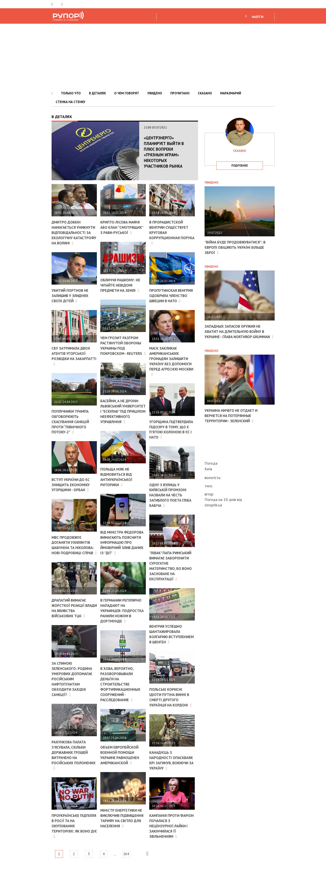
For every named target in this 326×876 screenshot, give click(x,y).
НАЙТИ (257, 17)
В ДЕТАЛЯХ (97, 93)
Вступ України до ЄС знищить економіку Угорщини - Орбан (72, 492)
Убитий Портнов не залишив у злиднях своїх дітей (71, 305)
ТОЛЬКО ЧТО (71, 93)
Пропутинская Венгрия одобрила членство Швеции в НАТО (169, 297)
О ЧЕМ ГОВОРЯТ (126, 93)
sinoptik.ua (213, 504)
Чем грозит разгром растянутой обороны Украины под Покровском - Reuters (122, 346)
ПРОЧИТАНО (180, 93)
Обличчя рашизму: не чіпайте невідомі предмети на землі (121, 284)
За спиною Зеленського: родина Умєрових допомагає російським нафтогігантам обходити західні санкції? (73, 690)
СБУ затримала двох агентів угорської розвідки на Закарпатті (72, 365)
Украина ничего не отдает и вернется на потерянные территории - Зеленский (233, 419)
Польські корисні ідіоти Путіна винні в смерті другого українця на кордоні (171, 703)
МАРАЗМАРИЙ (230, 93)
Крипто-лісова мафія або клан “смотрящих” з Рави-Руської (122, 227)
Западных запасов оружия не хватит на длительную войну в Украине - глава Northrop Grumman (237, 334)
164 (135, 863)
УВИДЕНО (154, 93)
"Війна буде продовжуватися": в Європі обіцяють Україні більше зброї (237, 247)
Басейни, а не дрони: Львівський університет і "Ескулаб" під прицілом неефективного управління (122, 417)
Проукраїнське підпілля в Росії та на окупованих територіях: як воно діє (73, 836)
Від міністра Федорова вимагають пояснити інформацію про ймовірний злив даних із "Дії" (122, 552)
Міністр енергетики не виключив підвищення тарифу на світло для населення (122, 831)
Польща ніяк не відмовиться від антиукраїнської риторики (117, 485)
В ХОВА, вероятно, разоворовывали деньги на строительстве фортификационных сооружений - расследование (121, 695)
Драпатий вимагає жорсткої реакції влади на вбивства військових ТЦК (71, 620)
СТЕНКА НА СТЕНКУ (70, 102)
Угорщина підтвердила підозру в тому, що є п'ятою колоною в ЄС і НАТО (172, 432)
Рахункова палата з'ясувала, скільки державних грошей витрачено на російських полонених (71, 766)
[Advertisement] (163, 56)
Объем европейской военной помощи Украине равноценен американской (120, 766)
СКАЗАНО (205, 93)
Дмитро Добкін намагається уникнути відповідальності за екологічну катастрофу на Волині (74, 237)
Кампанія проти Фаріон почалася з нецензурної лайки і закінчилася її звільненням (169, 836)
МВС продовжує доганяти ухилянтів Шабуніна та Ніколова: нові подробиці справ (72, 555)
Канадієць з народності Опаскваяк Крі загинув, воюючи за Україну (169, 768)
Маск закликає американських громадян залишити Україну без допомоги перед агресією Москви (171, 365)
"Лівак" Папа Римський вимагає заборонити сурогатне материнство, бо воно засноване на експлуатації (171, 568)
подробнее (239, 165)
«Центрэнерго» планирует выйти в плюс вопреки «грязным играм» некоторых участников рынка (163, 155)
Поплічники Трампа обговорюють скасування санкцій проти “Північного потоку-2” (72, 430)
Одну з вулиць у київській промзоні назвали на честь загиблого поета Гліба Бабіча (171, 498)
